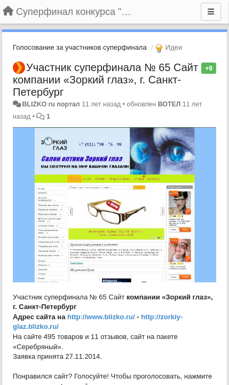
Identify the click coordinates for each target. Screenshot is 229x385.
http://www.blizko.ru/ (101, 317)
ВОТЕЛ (169, 104)
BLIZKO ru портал (51, 104)
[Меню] (211, 12)
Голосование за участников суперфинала (80, 47)
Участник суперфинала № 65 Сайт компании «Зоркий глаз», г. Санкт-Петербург (105, 79)
